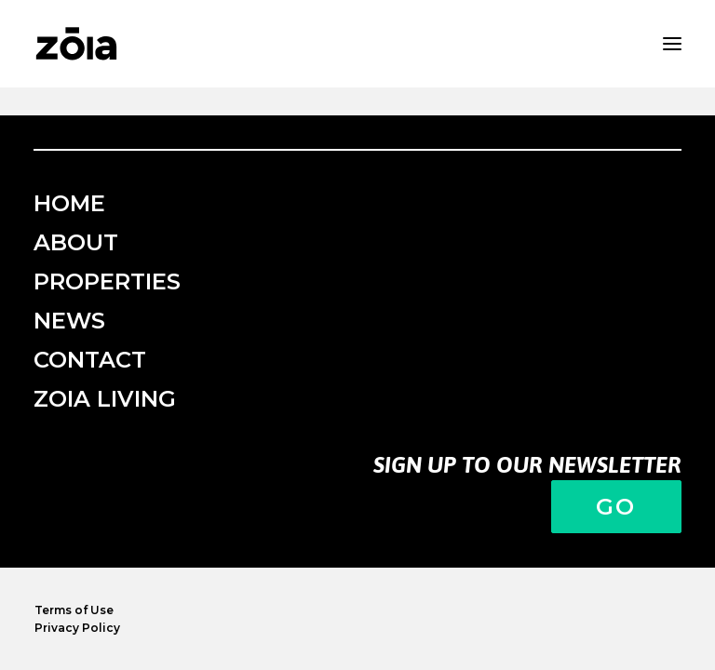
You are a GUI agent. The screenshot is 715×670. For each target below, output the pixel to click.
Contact (90, 359)
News (69, 320)
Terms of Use (74, 610)
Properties (107, 281)
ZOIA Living (105, 398)
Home (69, 203)
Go (616, 506)
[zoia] (76, 43)
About (76, 242)
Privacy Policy (77, 628)
